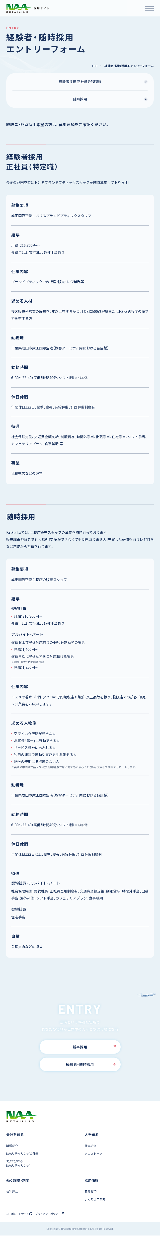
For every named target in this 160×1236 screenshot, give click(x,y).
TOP (94, 66)
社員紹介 (90, 1145)
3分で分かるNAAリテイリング (19, 1163)
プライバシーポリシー (53, 1214)
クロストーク (94, 1153)
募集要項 (90, 1192)
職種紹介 (12, 1145)
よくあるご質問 (95, 1199)
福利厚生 (12, 1192)
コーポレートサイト (20, 1214)
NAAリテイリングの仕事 (24, 1153)
